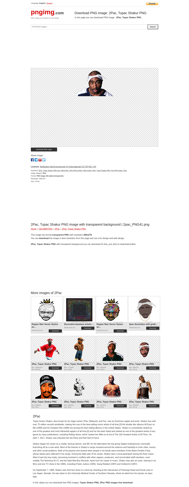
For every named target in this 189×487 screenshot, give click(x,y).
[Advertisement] (94, 49)
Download (55, 331)
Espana (49, 3)
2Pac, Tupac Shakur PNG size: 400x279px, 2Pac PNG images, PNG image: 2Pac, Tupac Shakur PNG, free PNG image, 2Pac (83, 171)
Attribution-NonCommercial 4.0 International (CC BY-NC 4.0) (68, 167)
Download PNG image (44, 149)
